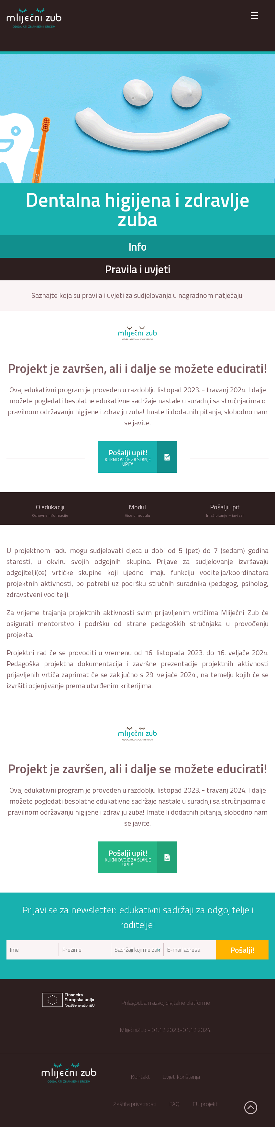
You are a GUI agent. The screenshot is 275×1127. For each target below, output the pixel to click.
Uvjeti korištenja (181, 1076)
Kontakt (140, 1076)
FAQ (174, 1104)
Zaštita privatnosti (134, 1104)
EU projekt (204, 1104)
